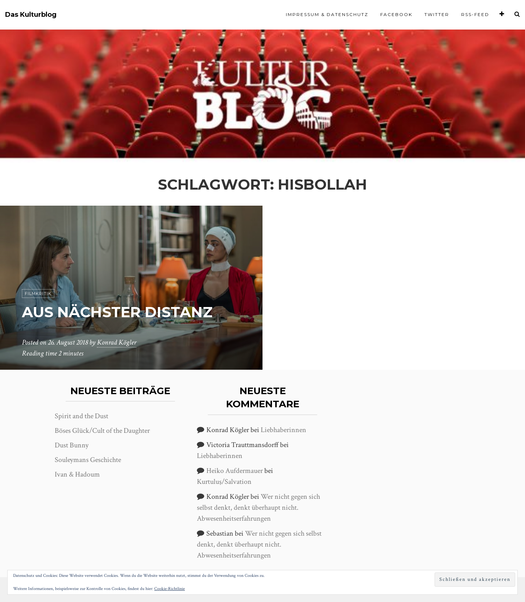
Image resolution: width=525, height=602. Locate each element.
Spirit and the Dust (81, 416)
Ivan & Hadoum (77, 474)
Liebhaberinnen (283, 430)
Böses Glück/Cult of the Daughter (102, 430)
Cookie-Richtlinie (169, 588)
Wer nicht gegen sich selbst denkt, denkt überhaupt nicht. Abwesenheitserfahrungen (258, 507)
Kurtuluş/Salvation (224, 481)
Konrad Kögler (116, 342)
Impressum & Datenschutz (327, 14)
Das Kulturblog (31, 15)
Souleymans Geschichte (88, 460)
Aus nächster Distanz (117, 312)
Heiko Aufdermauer (234, 470)
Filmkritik (38, 293)
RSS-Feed (475, 14)
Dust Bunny (72, 445)
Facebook (396, 14)
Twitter (436, 14)
